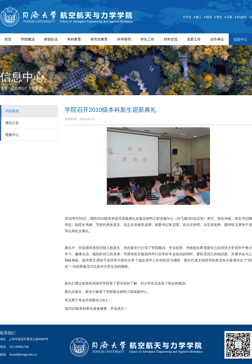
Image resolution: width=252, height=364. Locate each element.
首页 (8, 39)
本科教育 (74, 39)
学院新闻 (35, 88)
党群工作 (194, 39)
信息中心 (240, 39)
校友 (209, 17)
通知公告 (12, 123)
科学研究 (124, 39)
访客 (230, 17)
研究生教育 (99, 39)
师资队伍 (51, 39)
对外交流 (170, 39)
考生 (219, 17)
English (242, 17)
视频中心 (12, 135)
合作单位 (217, 39)
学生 (188, 17)
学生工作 (147, 39)
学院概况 (28, 39)
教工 (199, 17)
